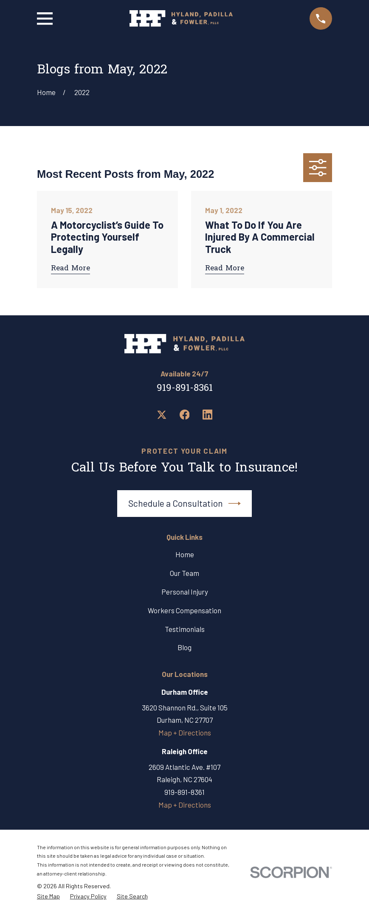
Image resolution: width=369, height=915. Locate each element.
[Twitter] (162, 415)
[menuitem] (48, 896)
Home (184, 554)
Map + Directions (184, 732)
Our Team (184, 573)
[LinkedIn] (208, 415)
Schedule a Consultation (184, 503)
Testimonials (185, 629)
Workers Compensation (184, 610)
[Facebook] (185, 415)
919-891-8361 (185, 389)
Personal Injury (184, 591)
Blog (184, 647)
